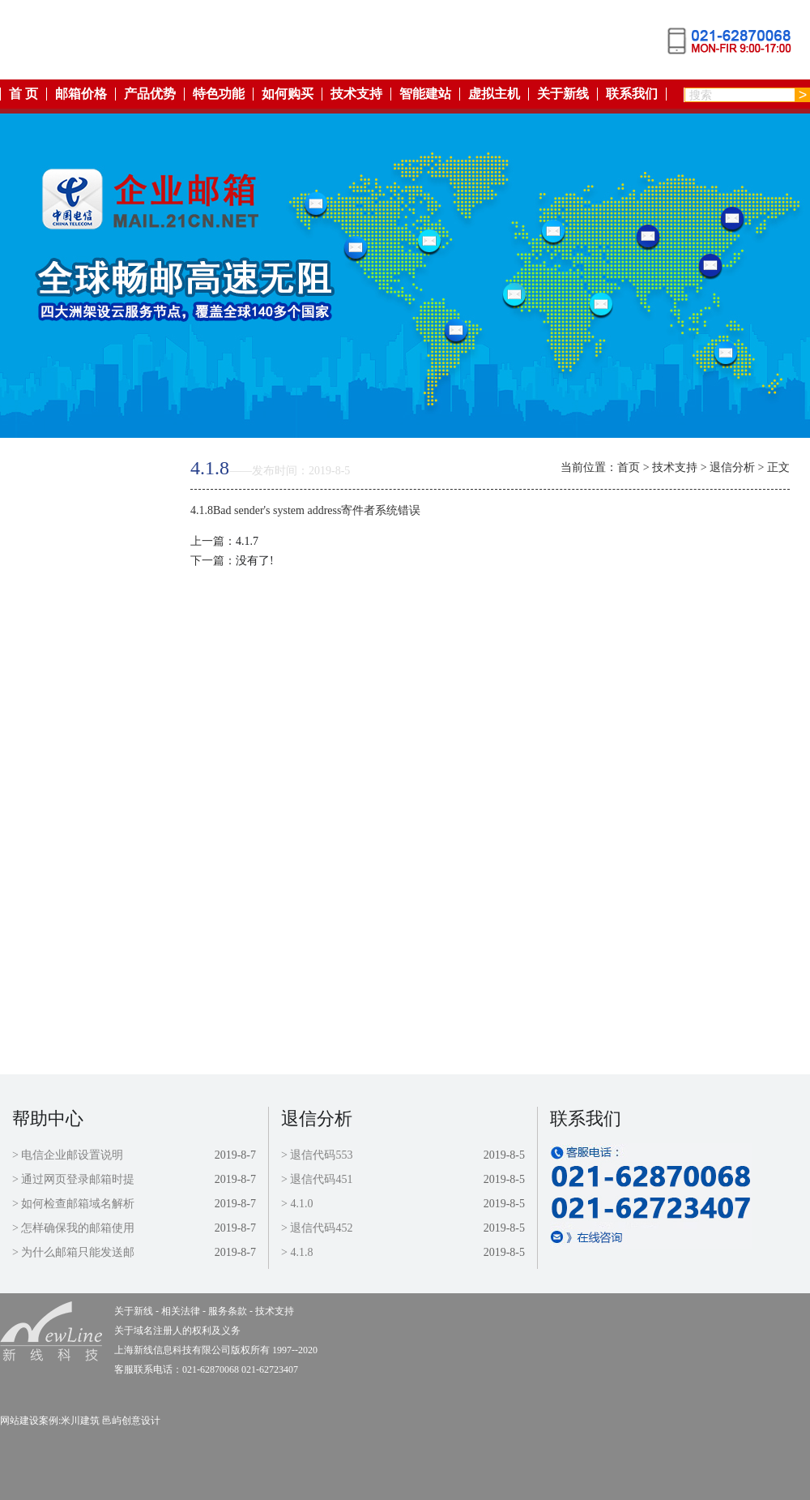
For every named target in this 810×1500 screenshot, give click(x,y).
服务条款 (75, 800)
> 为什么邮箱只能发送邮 (73, 1252)
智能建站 (425, 94)
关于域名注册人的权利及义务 (177, 1330)
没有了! (255, 561)
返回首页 (75, 464)
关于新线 (563, 94)
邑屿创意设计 (131, 1420)
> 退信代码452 (316, 1228)
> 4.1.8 (297, 1252)
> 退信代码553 (316, 1155)
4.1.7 (247, 541)
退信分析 (732, 467)
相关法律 (75, 762)
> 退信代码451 (316, 1179)
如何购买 (287, 94)
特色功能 (219, 94)
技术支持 (356, 94)
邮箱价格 (81, 94)
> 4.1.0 (297, 1204)
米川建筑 (80, 1420)
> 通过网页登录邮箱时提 (73, 1179)
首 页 (23, 94)
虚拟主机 (494, 94)
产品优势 (150, 94)
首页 (628, 467)
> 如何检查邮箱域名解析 (73, 1204)
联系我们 (632, 94)
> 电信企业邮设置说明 (67, 1155)
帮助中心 (47, 1118)
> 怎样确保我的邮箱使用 (73, 1228)
